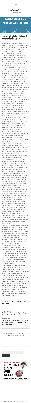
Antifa (14, 301)
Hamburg (20, 301)
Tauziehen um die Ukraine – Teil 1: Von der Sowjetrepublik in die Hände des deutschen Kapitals (15, 322)
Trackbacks (5, 335)
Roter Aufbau (15, 10)
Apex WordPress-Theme (10, 401)
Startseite (5, 303)
